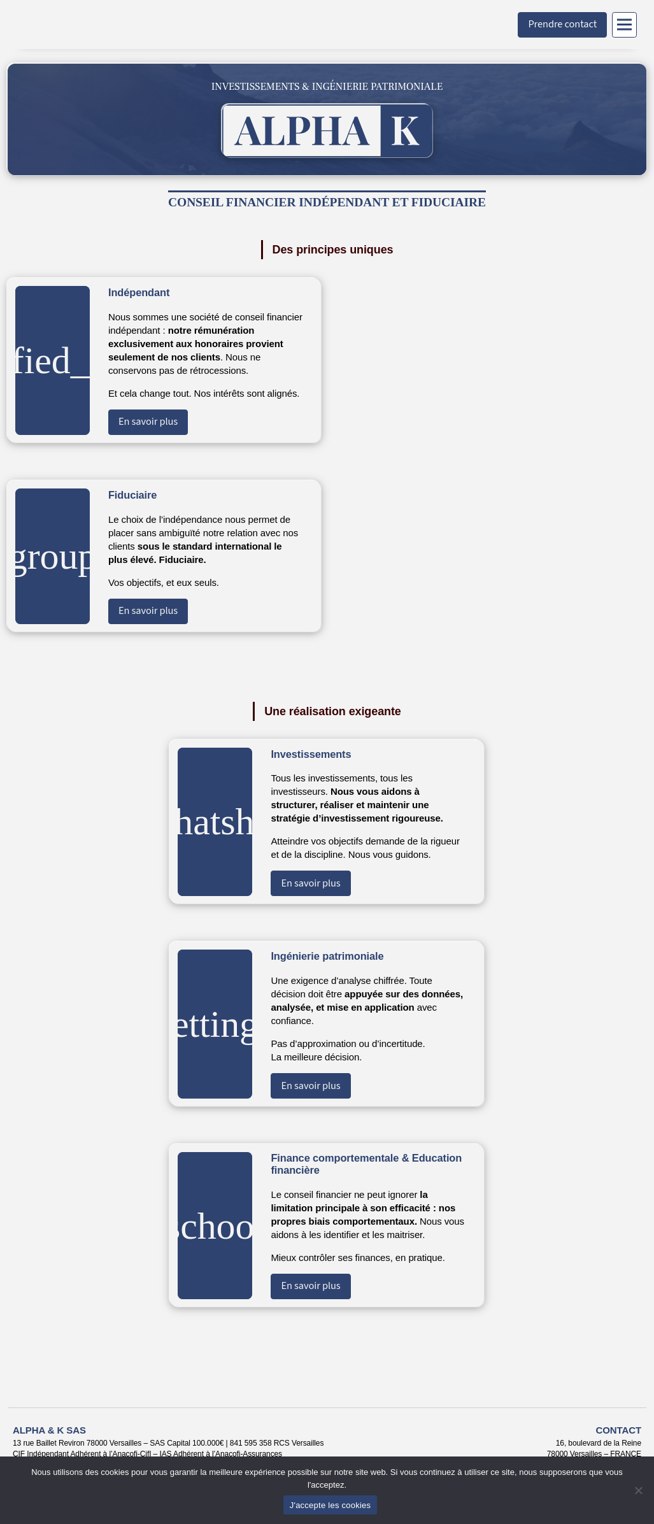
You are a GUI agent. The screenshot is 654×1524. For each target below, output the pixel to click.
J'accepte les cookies (330, 1505)
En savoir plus (148, 421)
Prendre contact (562, 24)
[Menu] (624, 25)
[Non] (638, 1490)
